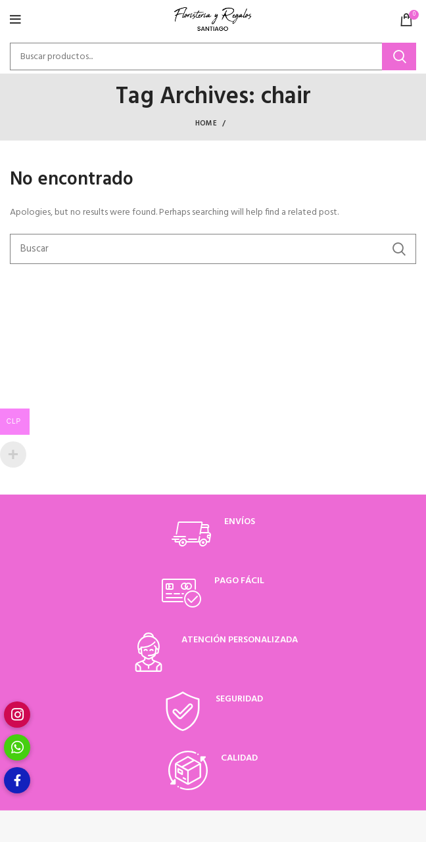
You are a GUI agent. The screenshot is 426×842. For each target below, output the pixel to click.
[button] (17, 780)
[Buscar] (213, 56)
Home (206, 123)
